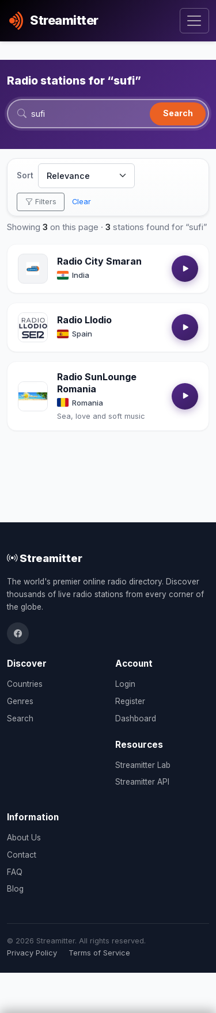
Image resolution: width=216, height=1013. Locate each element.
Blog (15, 888)
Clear (81, 201)
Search (178, 113)
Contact (21, 854)
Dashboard (135, 718)
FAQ (14, 872)
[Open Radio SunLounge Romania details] (33, 396)
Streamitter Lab (142, 765)
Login (125, 684)
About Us (24, 837)
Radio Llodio (84, 320)
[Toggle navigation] (194, 21)
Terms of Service (99, 953)
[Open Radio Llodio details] (33, 327)
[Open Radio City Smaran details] (33, 269)
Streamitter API (142, 781)
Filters (40, 201)
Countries (25, 684)
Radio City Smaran (99, 261)
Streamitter (44, 558)
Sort (25, 175)
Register (130, 701)
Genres (20, 701)
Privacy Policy (32, 953)
